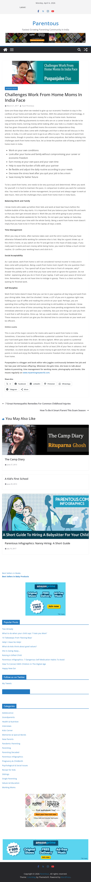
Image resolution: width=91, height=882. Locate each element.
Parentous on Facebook (16, 691)
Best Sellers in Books (11, 573)
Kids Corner (7, 730)
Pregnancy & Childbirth (12, 761)
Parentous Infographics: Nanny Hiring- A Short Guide (37, 543)
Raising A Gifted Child (12, 655)
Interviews (6, 726)
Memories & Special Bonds (14, 735)
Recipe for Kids (9, 770)
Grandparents (8, 717)
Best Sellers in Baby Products (15, 576)
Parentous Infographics (12, 756)
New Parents (8, 739)
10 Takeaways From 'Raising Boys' (17, 637)
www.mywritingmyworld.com (36, 372)
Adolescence (7, 713)
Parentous (46, 23)
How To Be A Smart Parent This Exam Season (64, 410)
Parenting (6, 748)
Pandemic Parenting (11, 743)
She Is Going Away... (11, 651)
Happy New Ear (9, 668)
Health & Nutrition (10, 721)
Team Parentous (28, 106)
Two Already (7, 629)
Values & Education (10, 783)
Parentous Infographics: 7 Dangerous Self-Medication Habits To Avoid (33, 659)
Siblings (5, 774)
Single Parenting (9, 778)
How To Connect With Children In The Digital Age (24, 664)
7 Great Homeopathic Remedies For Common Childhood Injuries (36, 403)
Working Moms (11, 88)
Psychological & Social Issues (15, 765)
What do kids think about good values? (19, 646)
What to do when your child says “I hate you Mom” (24, 633)
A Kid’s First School (16, 479)
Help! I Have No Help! (11, 642)
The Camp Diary (15, 459)
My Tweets (7, 683)
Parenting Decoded (10, 752)
